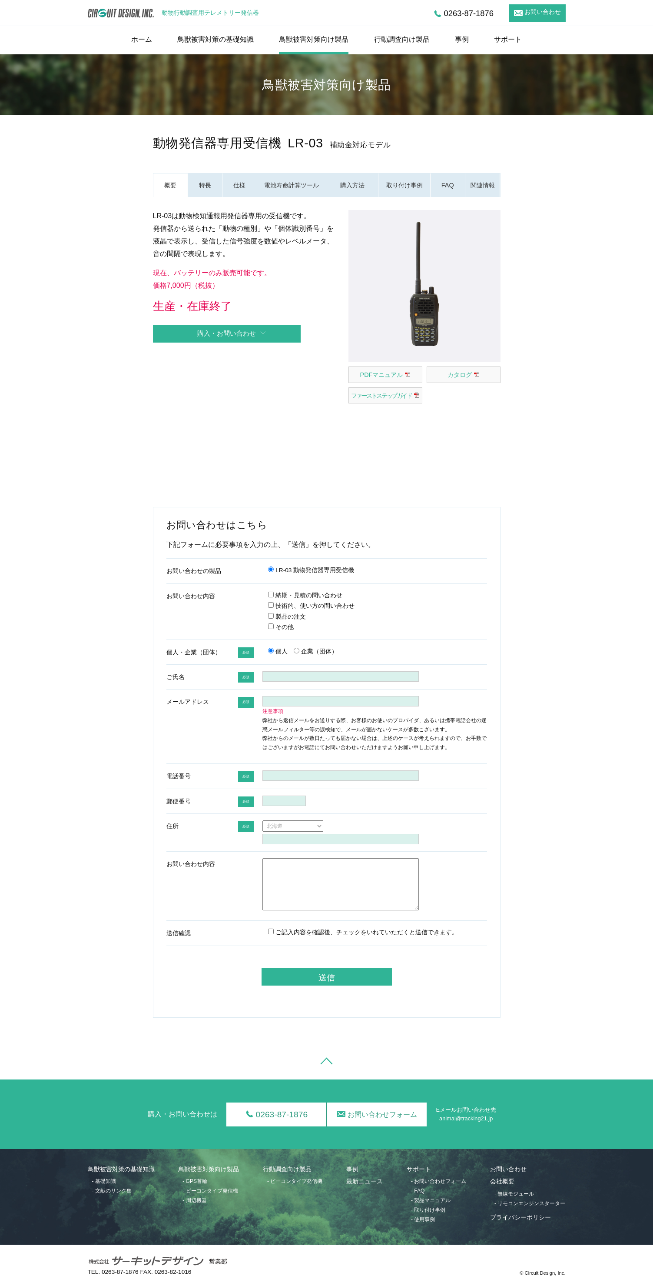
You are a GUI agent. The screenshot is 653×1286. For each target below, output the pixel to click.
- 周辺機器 (194, 1200)
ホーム (141, 39)
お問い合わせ (542, 12)
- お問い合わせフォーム (438, 1181)
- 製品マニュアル (431, 1200)
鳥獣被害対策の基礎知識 (215, 39)
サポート (508, 39)
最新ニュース (364, 1181)
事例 (462, 39)
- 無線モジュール (514, 1194)
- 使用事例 (423, 1219)
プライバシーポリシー (520, 1217)
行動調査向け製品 (402, 39)
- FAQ (417, 1191)
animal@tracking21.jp (466, 1118)
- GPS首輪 (194, 1181)
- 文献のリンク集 (112, 1191)
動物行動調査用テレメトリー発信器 (210, 13)
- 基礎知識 (104, 1181)
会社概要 (502, 1181)
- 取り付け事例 (428, 1210)
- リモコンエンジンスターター (529, 1203)
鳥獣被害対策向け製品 (313, 39)
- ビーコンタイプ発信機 (210, 1191)
